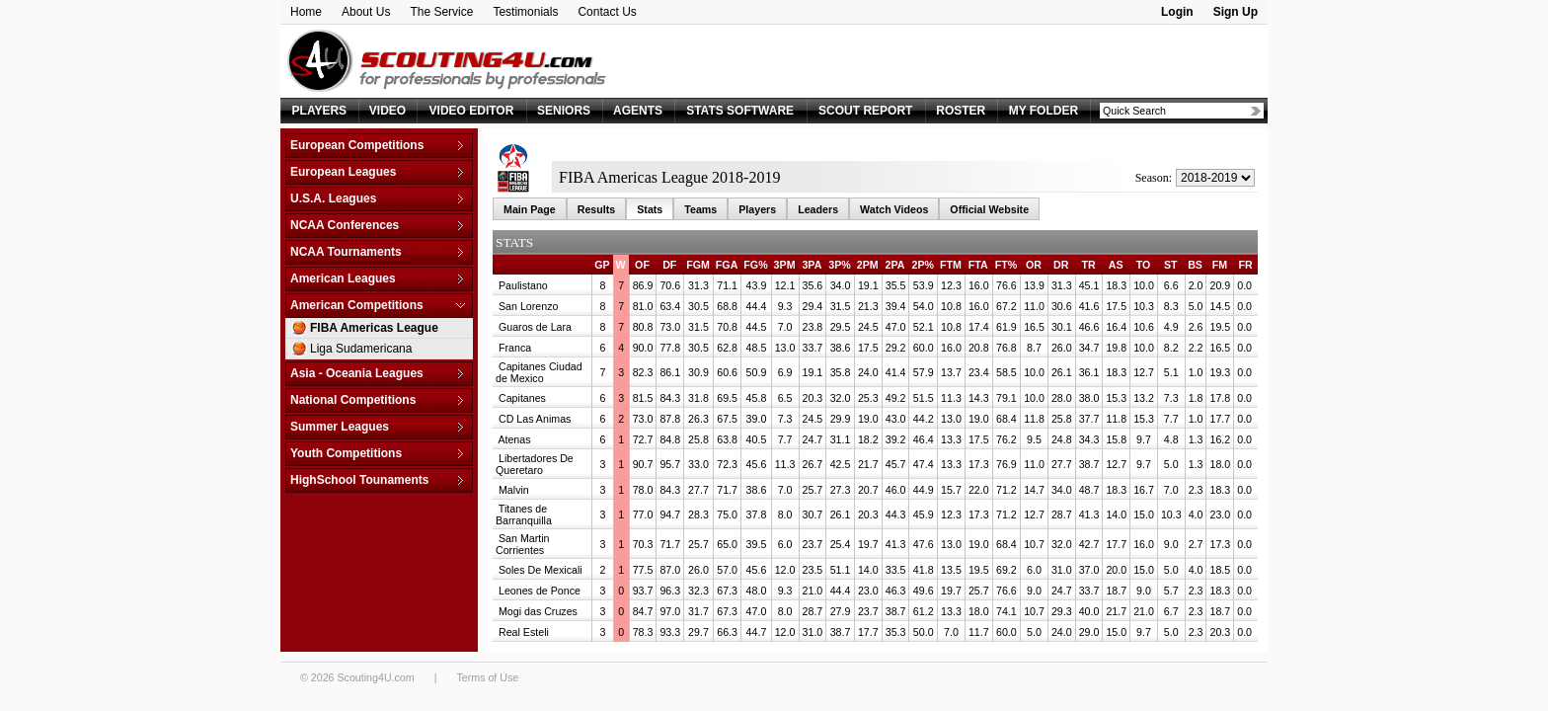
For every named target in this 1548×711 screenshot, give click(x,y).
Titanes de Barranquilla (524, 514)
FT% (1006, 265)
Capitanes (522, 398)
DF (669, 265)
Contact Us (607, 12)
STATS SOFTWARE (740, 111)
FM (1219, 265)
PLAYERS (320, 111)
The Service (441, 12)
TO (1143, 265)
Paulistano (523, 285)
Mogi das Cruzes (538, 611)
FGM (698, 265)
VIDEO (387, 111)
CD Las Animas (535, 419)
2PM (868, 265)
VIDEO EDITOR (471, 111)
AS (1116, 265)
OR (1034, 265)
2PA (895, 265)
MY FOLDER (1043, 111)
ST (1171, 265)
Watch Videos (894, 209)
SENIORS (563, 111)
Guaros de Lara (535, 327)
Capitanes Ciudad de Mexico (539, 372)
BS (1195, 265)
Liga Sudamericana (361, 349)
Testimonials (525, 12)
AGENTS (637, 111)
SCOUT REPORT (865, 111)
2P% (922, 265)
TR (1088, 265)
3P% (839, 265)
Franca (515, 348)
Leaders (818, 209)
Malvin (514, 490)
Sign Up (1235, 12)
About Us (366, 12)
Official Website (989, 209)
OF (642, 265)
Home (306, 12)
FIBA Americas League (374, 328)
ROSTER (960, 111)
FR (1246, 265)
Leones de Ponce (539, 590)
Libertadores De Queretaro (535, 464)
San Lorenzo (528, 306)
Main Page (529, 209)
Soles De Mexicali (540, 570)
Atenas (514, 439)
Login (1177, 12)
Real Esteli (524, 632)
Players (757, 209)
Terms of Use (487, 677)
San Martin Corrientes (523, 544)
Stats (649, 209)
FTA (978, 265)
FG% (755, 265)
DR (1060, 265)
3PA (811, 265)
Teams (700, 209)
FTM (951, 265)
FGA (727, 265)
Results (597, 209)
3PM (785, 265)
